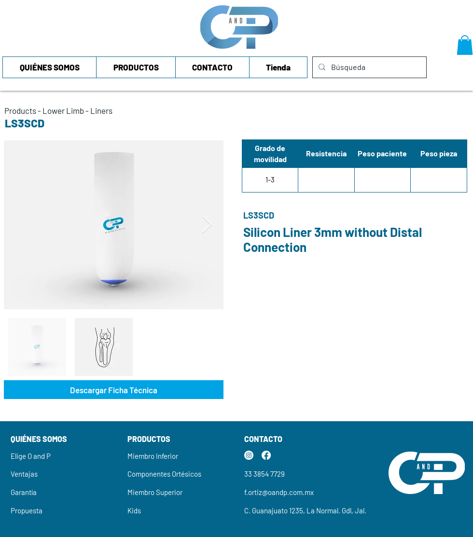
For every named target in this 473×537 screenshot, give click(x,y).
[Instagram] (248, 455)
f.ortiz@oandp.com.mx (279, 492)
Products (20, 110)
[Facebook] (266, 455)
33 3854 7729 (264, 473)
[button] (465, 45)
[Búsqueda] (368, 67)
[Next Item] (206, 225)
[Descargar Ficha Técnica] (113, 389)
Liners (101, 110)
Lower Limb (63, 110)
